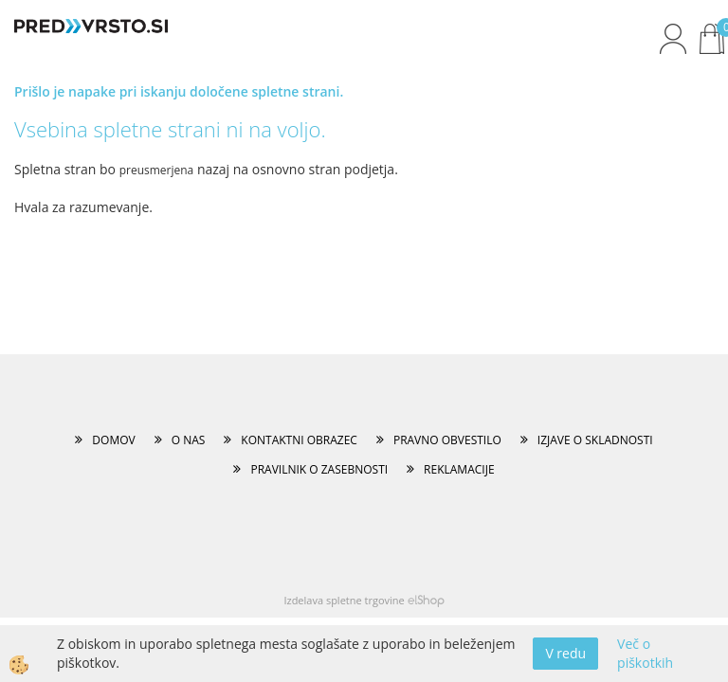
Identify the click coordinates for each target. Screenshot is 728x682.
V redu (565, 653)
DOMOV (113, 440)
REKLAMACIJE (459, 469)
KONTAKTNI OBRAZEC (299, 440)
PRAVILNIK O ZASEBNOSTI (319, 469)
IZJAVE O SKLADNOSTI (595, 440)
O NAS (189, 440)
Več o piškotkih (645, 653)
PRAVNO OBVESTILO (447, 440)
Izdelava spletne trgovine (343, 600)
